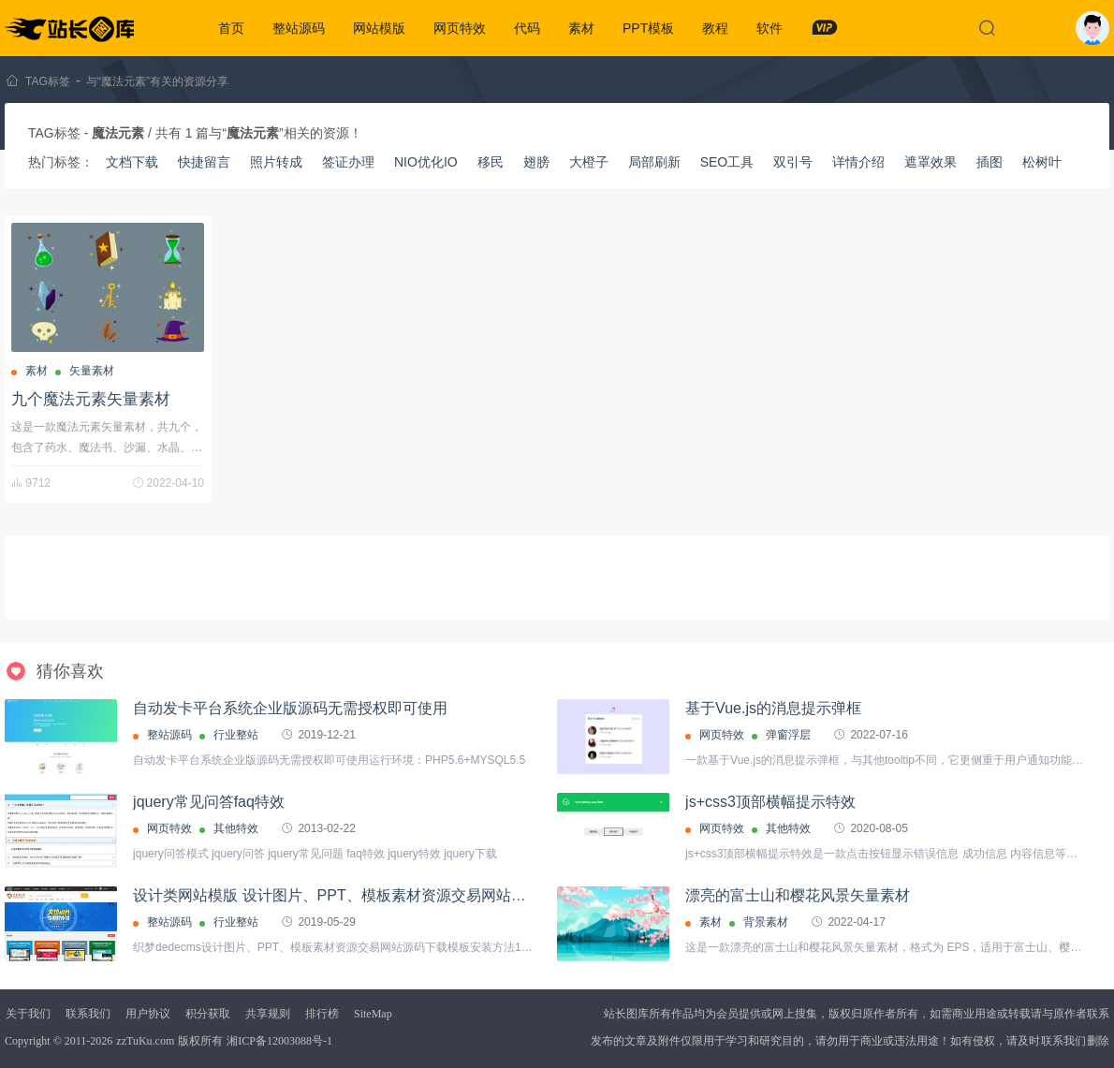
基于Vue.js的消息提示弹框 (773, 708)
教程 (715, 28)
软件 (769, 28)
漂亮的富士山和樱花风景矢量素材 (797, 895)
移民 (490, 161)
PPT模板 (648, 28)
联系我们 (88, 1013)
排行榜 (322, 1013)
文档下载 (132, 161)
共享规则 (267, 1013)
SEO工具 (727, 161)
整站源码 (298, 28)
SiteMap (373, 1013)
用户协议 (147, 1013)
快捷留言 (204, 161)
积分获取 (207, 1013)
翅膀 (536, 161)
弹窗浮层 (788, 734)
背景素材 (765, 922)
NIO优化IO (426, 161)
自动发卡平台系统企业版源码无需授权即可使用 (290, 708)
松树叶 (1042, 161)
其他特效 (235, 828)
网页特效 (459, 28)
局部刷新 (654, 161)
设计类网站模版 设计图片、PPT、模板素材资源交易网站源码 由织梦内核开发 (391, 895)
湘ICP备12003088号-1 (279, 1040)
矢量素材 (91, 370)
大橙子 (588, 161)
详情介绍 (858, 161)
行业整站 (235, 734)
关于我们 (28, 1013)
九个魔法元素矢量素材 (90, 399)
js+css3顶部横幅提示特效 (770, 802)
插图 (989, 161)
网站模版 (379, 28)
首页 (231, 28)
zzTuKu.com (145, 1040)
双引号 (793, 161)
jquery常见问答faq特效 (209, 802)
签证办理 (348, 161)
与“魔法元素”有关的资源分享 (157, 81)
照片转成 (276, 161)
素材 (581, 28)
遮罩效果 (930, 161)
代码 (527, 28)
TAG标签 (47, 81)
